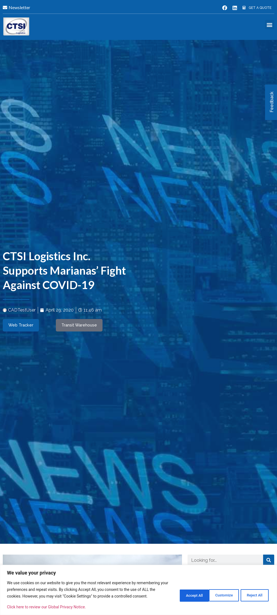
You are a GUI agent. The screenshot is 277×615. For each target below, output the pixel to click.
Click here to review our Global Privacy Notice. (46, 607)
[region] (138, 586)
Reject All (217, 591)
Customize (182, 591)
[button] (269, 24)
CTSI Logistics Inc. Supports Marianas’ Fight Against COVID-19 (64, 270)
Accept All (253, 591)
